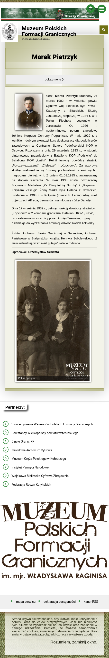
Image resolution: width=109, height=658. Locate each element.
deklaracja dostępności (60, 602)
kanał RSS (91, 602)
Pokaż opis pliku (27, 378)
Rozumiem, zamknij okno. (73, 642)
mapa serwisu (26, 602)
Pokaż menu (53, 79)
